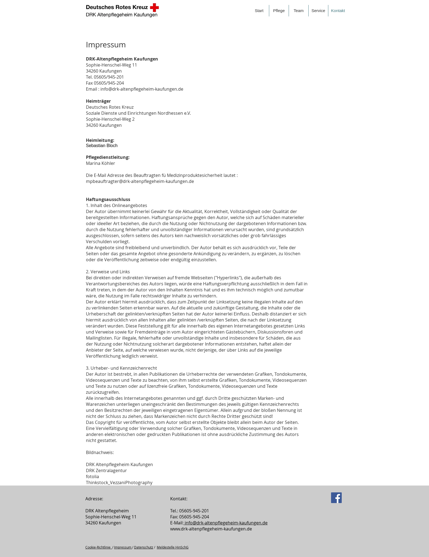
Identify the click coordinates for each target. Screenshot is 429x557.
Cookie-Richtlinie (98, 547)
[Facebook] (336, 497)
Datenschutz (143, 547)
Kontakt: (178, 499)
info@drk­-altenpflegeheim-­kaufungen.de (226, 523)
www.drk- (179, 529)
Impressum (123, 547)
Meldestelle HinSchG (173, 547)
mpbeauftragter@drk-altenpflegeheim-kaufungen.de (140, 181)
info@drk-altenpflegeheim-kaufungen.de (141, 89)
